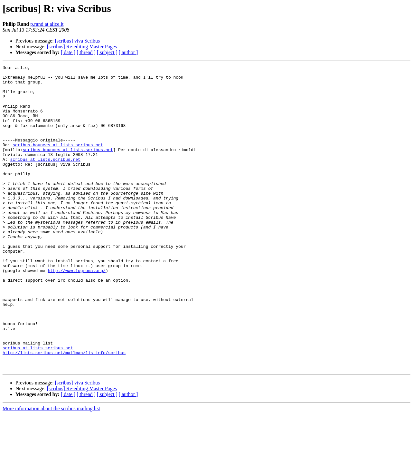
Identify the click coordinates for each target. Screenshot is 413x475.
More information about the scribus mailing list (51, 469)
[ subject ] (107, 52)
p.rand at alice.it (46, 24)
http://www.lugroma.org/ (76, 312)
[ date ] (68, 52)
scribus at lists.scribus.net (45, 178)
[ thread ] (86, 52)
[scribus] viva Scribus (77, 41)
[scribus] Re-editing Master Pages (82, 46)
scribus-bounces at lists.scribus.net (58, 161)
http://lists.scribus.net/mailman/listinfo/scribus (64, 410)
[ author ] (128, 52)
